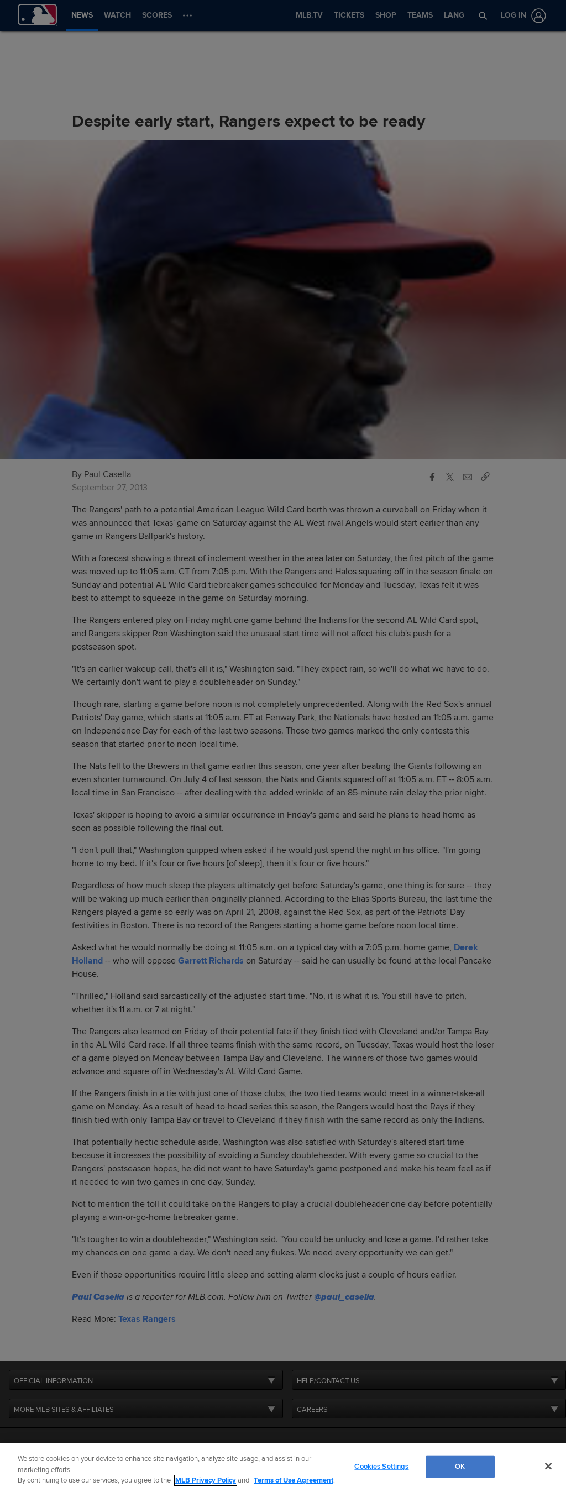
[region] (283, 1467)
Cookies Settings (381, 1466)
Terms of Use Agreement (293, 1480)
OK (460, 1466)
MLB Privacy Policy (205, 1480)
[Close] (548, 1466)
